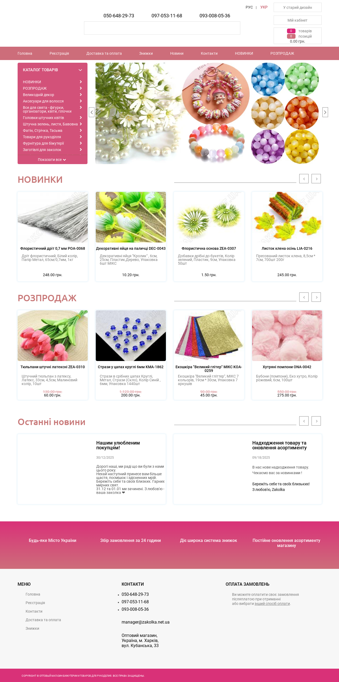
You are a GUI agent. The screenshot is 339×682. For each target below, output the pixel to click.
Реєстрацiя (59, 53)
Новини (177, 53)
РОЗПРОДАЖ (282, 53)
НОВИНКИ (244, 53)
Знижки (146, 53)
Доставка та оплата (104, 53)
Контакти (209, 53)
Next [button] (325, 113)
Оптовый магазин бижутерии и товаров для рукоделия (75, 676)
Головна (25, 53)
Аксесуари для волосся (43, 101)
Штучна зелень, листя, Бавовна (50, 124)
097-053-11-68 (166, 15)
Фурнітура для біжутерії (43, 143)
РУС (249, 7)
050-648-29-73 (118, 15)
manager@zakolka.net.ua (146, 622)
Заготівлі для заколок (42, 150)
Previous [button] (91, 113)
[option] (208, 113)
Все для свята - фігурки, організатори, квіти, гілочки (47, 109)
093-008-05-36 (215, 15)
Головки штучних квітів (43, 118)
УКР (264, 7)
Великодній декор (38, 95)
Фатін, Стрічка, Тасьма (42, 130)
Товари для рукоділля (42, 137)
